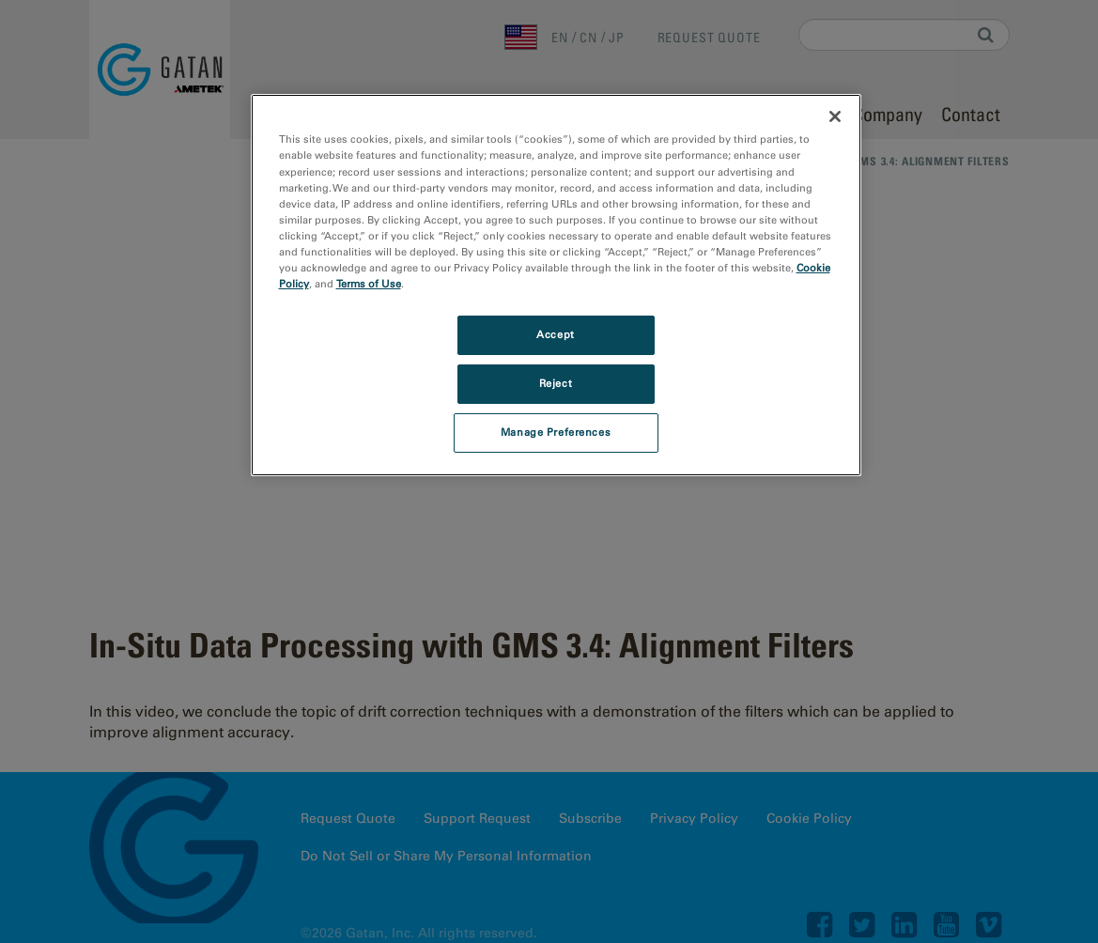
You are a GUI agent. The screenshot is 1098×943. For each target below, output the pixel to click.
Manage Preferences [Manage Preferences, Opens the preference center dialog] (556, 432)
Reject (555, 383)
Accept (555, 334)
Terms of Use (368, 283)
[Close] (835, 116)
